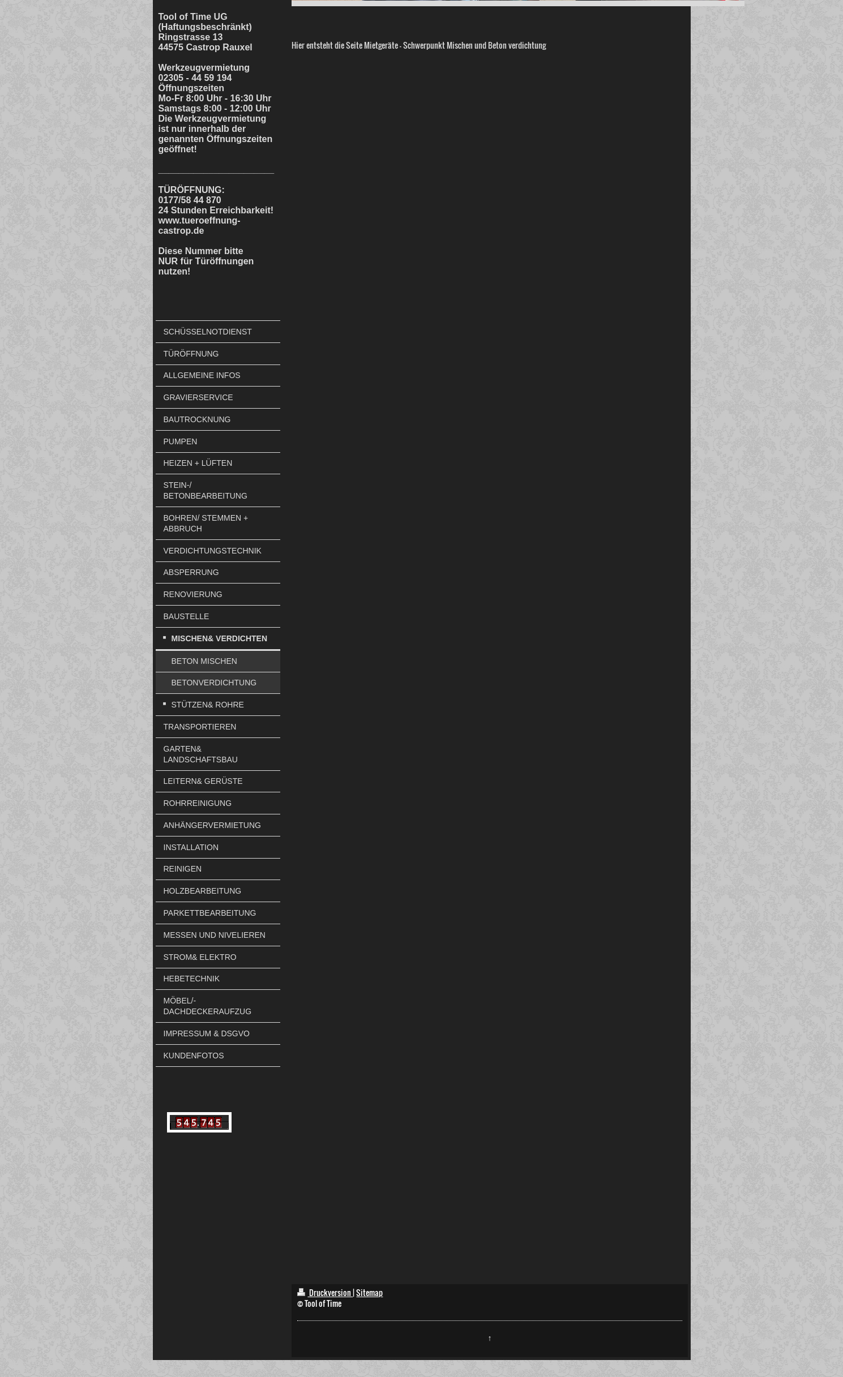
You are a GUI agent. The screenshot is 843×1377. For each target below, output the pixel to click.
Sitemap (369, 1292)
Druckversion (325, 1292)
